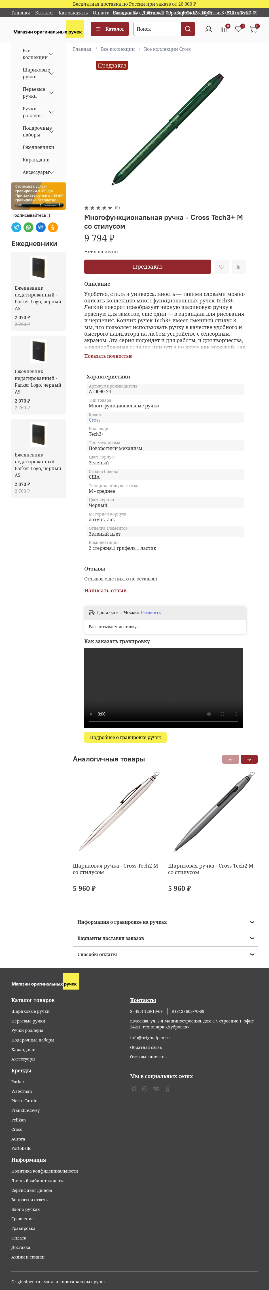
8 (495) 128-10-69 (195, 13)
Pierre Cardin (24, 1100)
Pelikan (18, 1120)
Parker (17, 1081)
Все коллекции (118, 49)
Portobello (21, 1148)
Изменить (151, 612)
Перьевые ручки (34, 92)
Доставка (20, 1247)
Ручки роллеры (33, 112)
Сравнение (22, 1218)
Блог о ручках (25, 1209)
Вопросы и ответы (30, 1199)
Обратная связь (146, 1047)
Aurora (18, 1139)
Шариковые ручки (34, 73)
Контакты (143, 1000)
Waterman (21, 1091)
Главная (20, 13)
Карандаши (36, 160)
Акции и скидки (28, 1257)
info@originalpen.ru (150, 1037)
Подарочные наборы (34, 131)
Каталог (44, 13)
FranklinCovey (25, 1110)
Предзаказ (148, 266)
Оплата (101, 13)
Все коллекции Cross (167, 49)
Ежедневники (38, 147)
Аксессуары (34, 172)
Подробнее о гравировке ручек (125, 737)
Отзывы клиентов (148, 1056)
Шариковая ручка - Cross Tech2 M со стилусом (115, 869)
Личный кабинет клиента (38, 1180)
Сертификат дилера (31, 1190)
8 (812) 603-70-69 (239, 13)
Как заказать (73, 13)
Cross (94, 420)
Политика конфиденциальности (44, 1171)
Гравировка (23, 1228)
